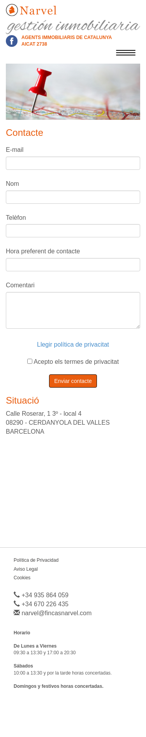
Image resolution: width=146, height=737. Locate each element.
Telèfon (16, 217)
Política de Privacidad (36, 560)
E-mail (14, 149)
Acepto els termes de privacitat (73, 361)
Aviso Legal (26, 569)
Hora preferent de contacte (43, 251)
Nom (12, 183)
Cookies (22, 577)
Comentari (20, 285)
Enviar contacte (73, 381)
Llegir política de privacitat (73, 344)
